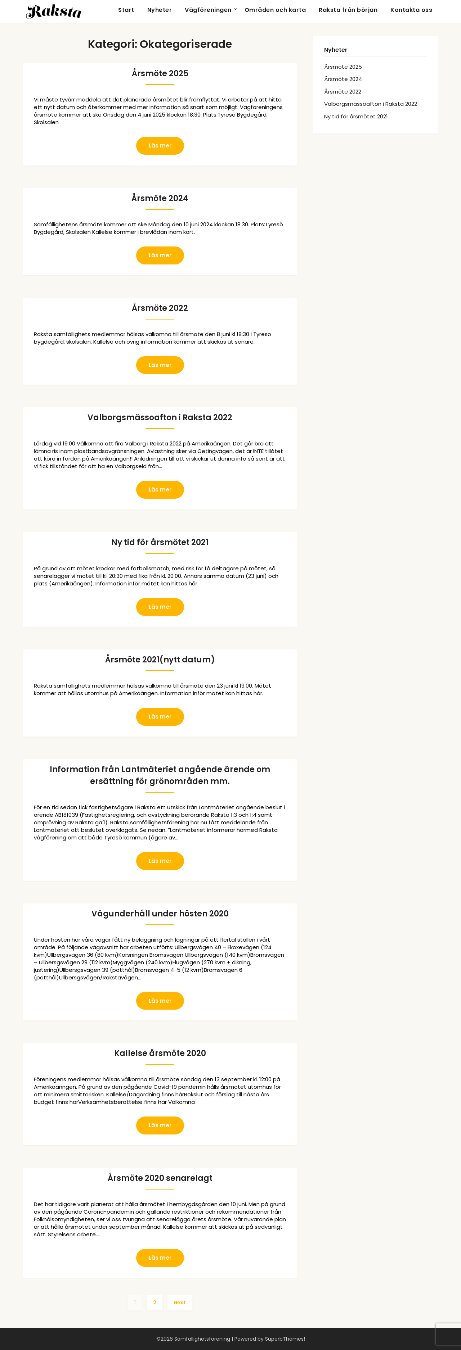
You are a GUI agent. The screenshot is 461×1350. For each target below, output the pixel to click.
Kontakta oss (411, 10)
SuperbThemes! (285, 1338)
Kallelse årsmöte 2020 (160, 1053)
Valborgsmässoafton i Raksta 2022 (160, 417)
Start (126, 10)
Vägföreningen (208, 10)
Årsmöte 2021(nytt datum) (160, 659)
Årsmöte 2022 (160, 308)
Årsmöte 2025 (160, 73)
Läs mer (160, 145)
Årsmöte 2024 (159, 198)
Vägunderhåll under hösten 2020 (160, 913)
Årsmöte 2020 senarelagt (160, 1178)
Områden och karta (275, 10)
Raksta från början (348, 10)
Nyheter (159, 10)
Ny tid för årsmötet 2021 (160, 542)
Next (180, 1302)
